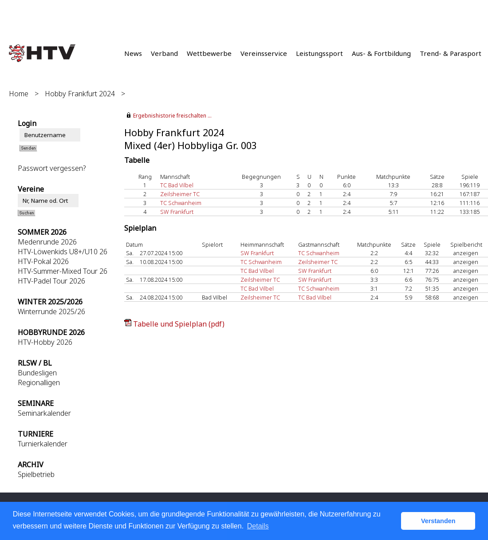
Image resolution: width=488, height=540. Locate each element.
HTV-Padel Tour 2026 (51, 281)
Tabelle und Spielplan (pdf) (178, 324)
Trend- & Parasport (450, 53)
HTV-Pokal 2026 (43, 261)
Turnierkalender (42, 444)
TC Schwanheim (180, 203)
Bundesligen (37, 373)
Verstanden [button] (438, 520)
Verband (164, 53)
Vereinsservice (263, 53)
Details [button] (258, 526)
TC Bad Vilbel (176, 185)
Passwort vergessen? (52, 168)
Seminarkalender (44, 413)
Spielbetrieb (36, 474)
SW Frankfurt (176, 212)
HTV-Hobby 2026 (45, 342)
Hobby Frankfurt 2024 (80, 94)
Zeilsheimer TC (180, 194)
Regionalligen (39, 382)
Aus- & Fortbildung (381, 53)
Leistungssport (319, 53)
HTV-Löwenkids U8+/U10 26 (62, 251)
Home (18, 94)
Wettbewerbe (209, 53)
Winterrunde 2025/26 (51, 311)
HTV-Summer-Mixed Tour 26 (62, 271)
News (133, 53)
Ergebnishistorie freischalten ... (172, 115)
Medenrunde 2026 (47, 242)
